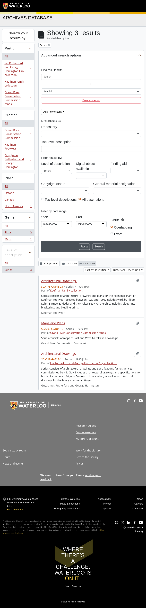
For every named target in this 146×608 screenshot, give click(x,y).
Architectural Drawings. (59, 281)
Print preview (49, 263)
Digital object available (85, 166)
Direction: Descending (127, 269)
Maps (18, 239)
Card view (69, 263)
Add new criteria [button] (52, 111)
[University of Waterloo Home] (16, 6)
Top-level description (56, 142)
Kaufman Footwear (18, 146)
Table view (87, 263)
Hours (6, 457)
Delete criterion (91, 100)
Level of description (13, 252)
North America (18, 207)
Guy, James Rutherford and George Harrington (18, 161)
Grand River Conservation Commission (18, 134)
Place (9, 178)
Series (18, 270)
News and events (13, 463)
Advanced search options (61, 55)
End (79, 217)
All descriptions (93, 199)
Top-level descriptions (61, 199)
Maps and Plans (53, 323)
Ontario (18, 193)
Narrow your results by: (18, 35)
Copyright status (53, 184)
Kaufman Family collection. (18, 83)
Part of (10, 48)
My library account (87, 439)
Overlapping (123, 227)
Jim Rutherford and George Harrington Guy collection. (18, 69)
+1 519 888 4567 (16, 509)
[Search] (91, 77)
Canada (18, 200)
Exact (118, 234)
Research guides (86, 425)
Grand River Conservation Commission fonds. (18, 98)
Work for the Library (88, 450)
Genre (10, 217)
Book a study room (14, 450)
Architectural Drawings (58, 354)
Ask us (80, 463)
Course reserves (86, 432)
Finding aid (119, 164)
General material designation (114, 184)
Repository (49, 127)
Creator (11, 115)
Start (44, 217)
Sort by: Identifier (96, 269)
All (6, 56)
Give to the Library (87, 457)
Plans (18, 233)
